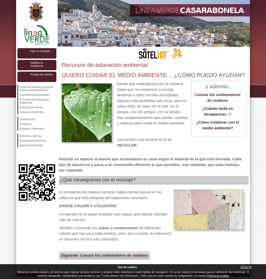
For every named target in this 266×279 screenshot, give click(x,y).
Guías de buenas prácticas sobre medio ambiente (36, 88)
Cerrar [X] (246, 267)
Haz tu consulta (40, 51)
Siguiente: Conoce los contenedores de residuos (104, 255)
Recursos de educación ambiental (34, 101)
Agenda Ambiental (31, 145)
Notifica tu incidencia (36, 64)
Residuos (25, 123)
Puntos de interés (41, 74)
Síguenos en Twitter (29, 156)
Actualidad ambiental (32, 140)
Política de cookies (218, 275)
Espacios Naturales (31, 128)
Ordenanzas (27, 119)
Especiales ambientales (34, 94)
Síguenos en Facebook (20, 156)
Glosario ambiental (31, 111)
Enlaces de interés (31, 107)
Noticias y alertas (30, 135)
